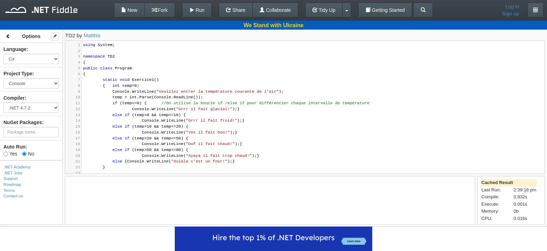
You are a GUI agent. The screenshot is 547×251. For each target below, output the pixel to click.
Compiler (14, 98)
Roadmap (12, 184)
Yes (10, 154)
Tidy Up (324, 10)
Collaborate (275, 10)
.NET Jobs (12, 172)
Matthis (92, 35)
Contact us (13, 195)
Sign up (510, 13)
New (129, 10)
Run (197, 10)
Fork (160, 10)
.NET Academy (17, 167)
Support (10, 178)
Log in (512, 6)
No (28, 154)
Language (15, 49)
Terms (9, 190)
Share (235, 10)
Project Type (17, 73)
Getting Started (385, 10)
